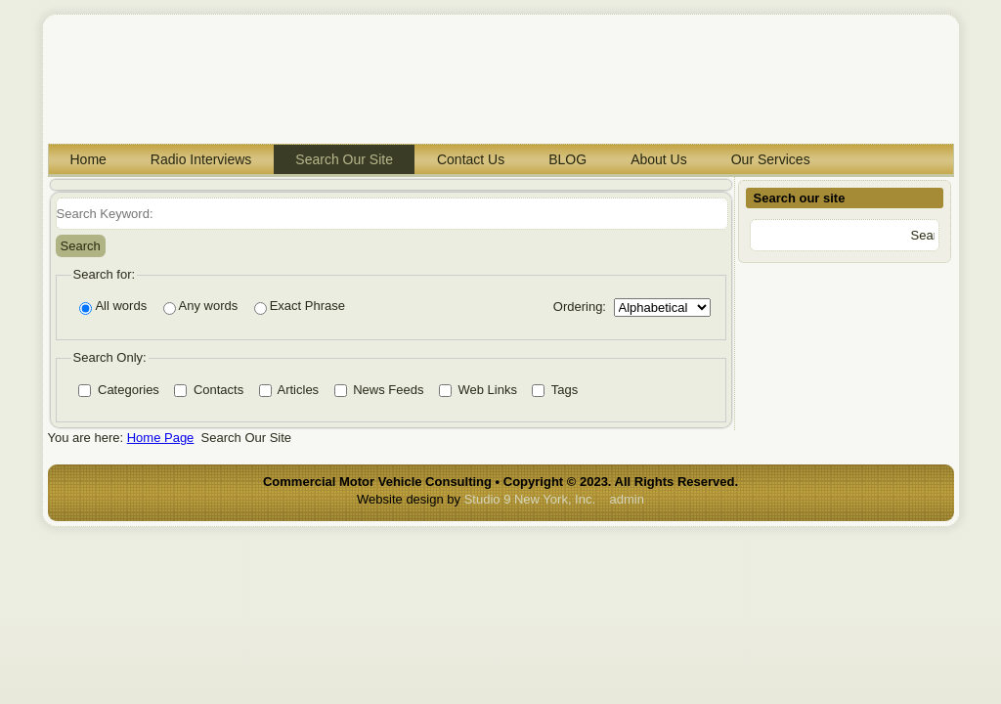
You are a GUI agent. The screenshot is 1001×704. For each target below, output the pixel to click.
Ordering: (579, 306)
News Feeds (379, 389)
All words (113, 306)
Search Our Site (344, 159)
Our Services (770, 159)
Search (81, 246)
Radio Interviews (201, 159)
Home (88, 159)
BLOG (567, 159)
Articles (289, 389)
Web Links (478, 389)
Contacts (208, 389)
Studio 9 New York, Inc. (529, 499)
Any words (201, 306)
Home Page (161, 437)
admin (627, 499)
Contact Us (470, 159)
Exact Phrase (299, 306)
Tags (555, 389)
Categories (118, 389)
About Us (659, 159)
